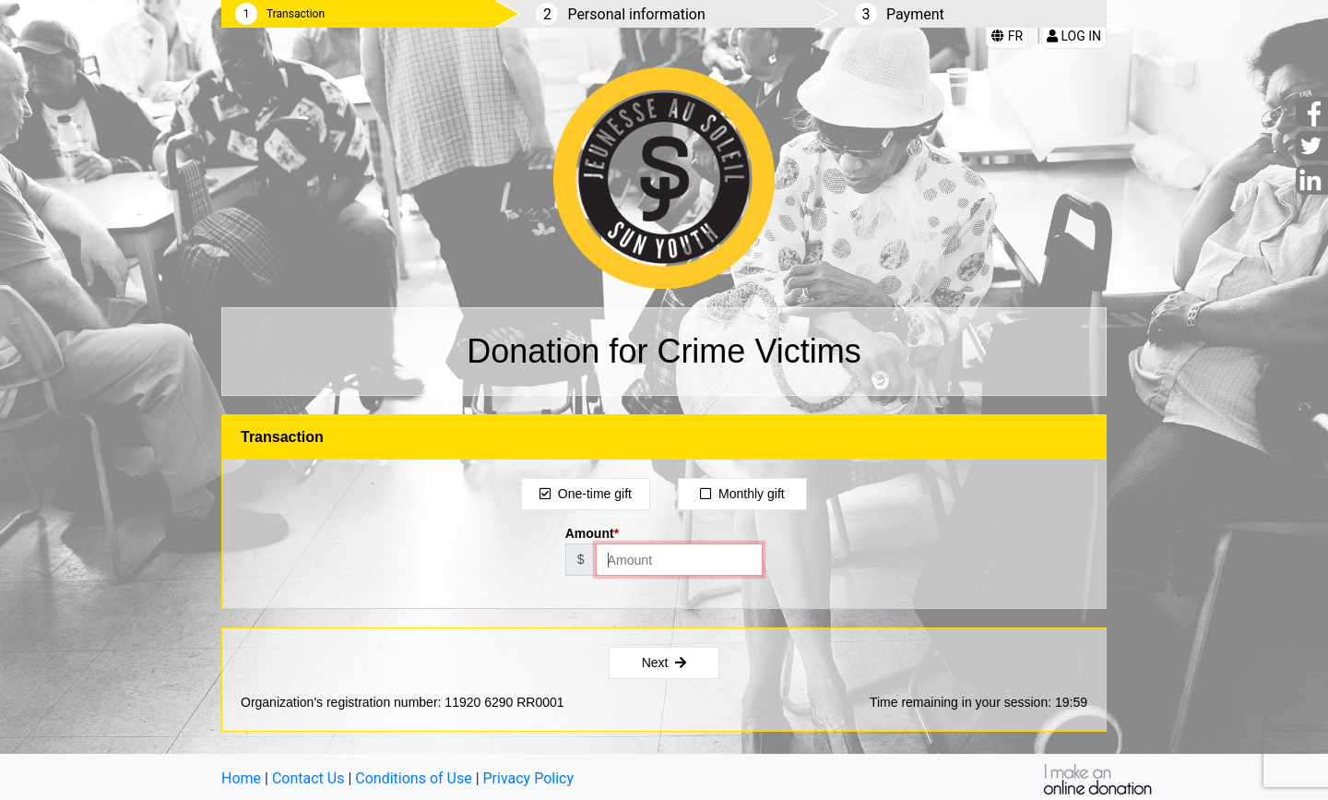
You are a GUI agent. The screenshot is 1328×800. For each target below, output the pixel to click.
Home (241, 778)
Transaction (296, 13)
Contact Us (308, 778)
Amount (589, 533)
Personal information (636, 14)
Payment (915, 14)
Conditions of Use (413, 778)
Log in (1074, 36)
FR (1007, 36)
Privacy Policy (529, 778)
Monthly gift (742, 493)
